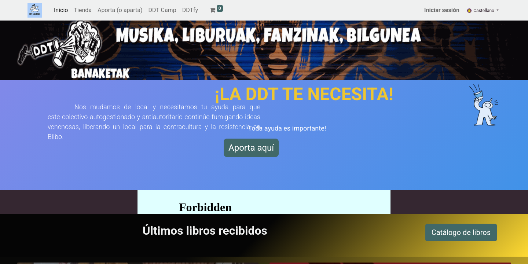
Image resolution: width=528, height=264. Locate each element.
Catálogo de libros (461, 232)
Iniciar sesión (441, 10)
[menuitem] (61, 10)
